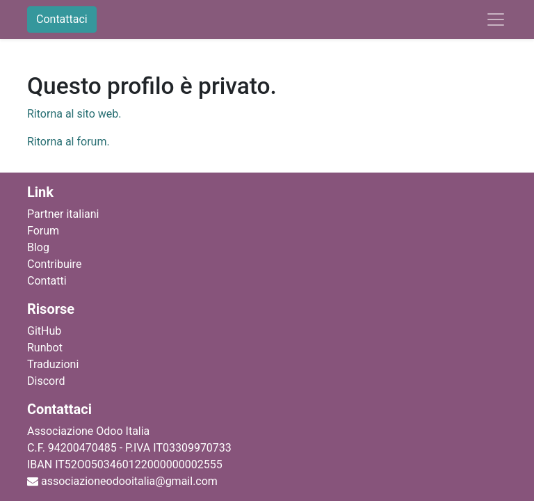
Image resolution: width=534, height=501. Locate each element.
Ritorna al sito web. (74, 113)
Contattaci (62, 19)
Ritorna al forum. (68, 141)
